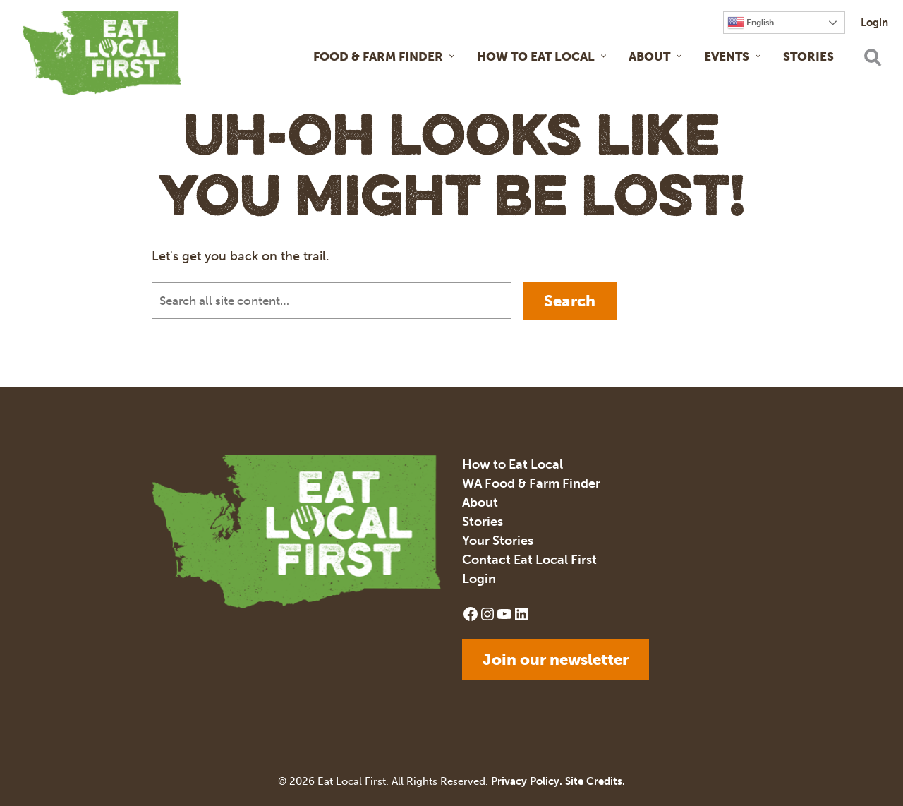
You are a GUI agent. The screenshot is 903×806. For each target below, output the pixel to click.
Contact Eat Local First (529, 559)
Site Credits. (595, 781)
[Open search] (872, 57)
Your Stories (497, 540)
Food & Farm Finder (378, 56)
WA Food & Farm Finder (531, 483)
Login (874, 22)
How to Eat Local (536, 56)
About (649, 56)
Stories (808, 56)
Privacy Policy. (526, 781)
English (750, 22)
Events (726, 56)
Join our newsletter (556, 659)
